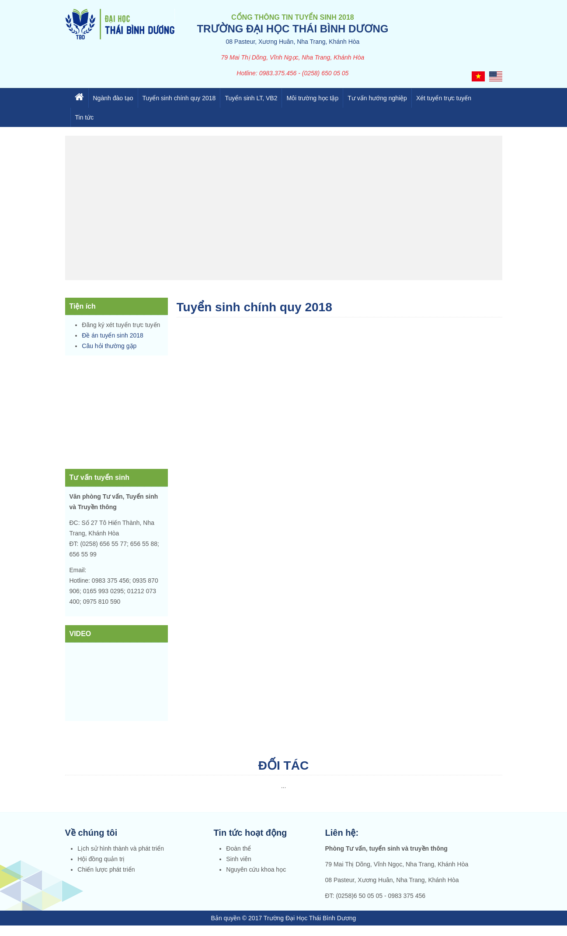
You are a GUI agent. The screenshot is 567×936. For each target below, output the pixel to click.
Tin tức (84, 117)
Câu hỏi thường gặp (109, 345)
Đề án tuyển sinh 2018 (112, 335)
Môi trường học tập (312, 98)
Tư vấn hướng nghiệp (377, 98)
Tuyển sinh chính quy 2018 (179, 98)
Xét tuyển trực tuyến (443, 98)
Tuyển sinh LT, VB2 (251, 98)
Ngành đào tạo (113, 98)
